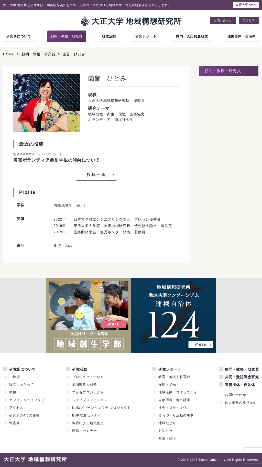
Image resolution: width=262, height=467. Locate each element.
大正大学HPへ (245, 5)
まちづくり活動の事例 (176, 415)
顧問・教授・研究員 (66, 36)
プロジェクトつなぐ (88, 377)
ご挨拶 (14, 377)
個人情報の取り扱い (241, 402)
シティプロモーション (89, 400)
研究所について (18, 36)
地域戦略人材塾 (84, 384)
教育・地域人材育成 (174, 377)
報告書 (14, 423)
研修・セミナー (84, 431)
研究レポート (146, 36)
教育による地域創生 (88, 423)
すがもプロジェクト (88, 392)
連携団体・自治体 (241, 36)
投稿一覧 (96, 174)
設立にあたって (21, 384)
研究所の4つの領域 (24, 415)
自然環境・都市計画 (174, 400)
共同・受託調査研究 (192, 36)
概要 (12, 392)
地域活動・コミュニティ (177, 392)
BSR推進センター (86, 415)
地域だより (167, 423)
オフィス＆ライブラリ (27, 400)
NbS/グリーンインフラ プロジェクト (101, 408)
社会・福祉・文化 (172, 408)
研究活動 (109, 36)
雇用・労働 (167, 384)
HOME (9, 54)
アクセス (249, 20)
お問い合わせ (223, 20)
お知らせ (165, 431)
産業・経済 (167, 438)
